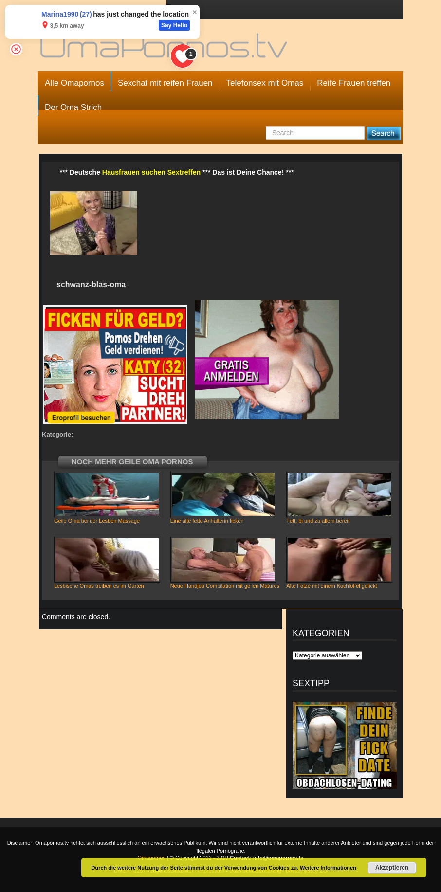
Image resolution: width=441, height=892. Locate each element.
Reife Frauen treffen (353, 83)
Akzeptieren (391, 867)
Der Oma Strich (73, 107)
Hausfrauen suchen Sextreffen (151, 172)
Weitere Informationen (328, 868)
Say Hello (174, 25)
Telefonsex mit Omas (265, 83)
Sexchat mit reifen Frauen (165, 83)
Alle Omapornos (74, 83)
